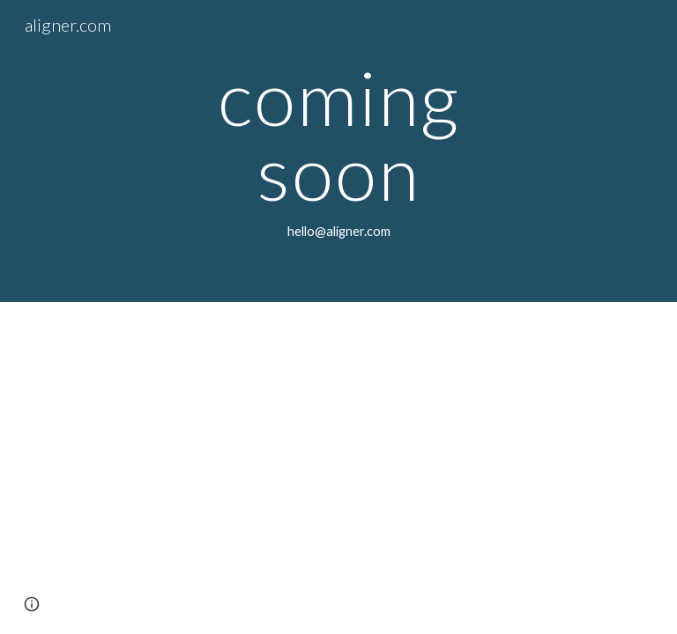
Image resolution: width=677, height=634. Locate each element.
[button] (31, 604)
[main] (338, 151)
